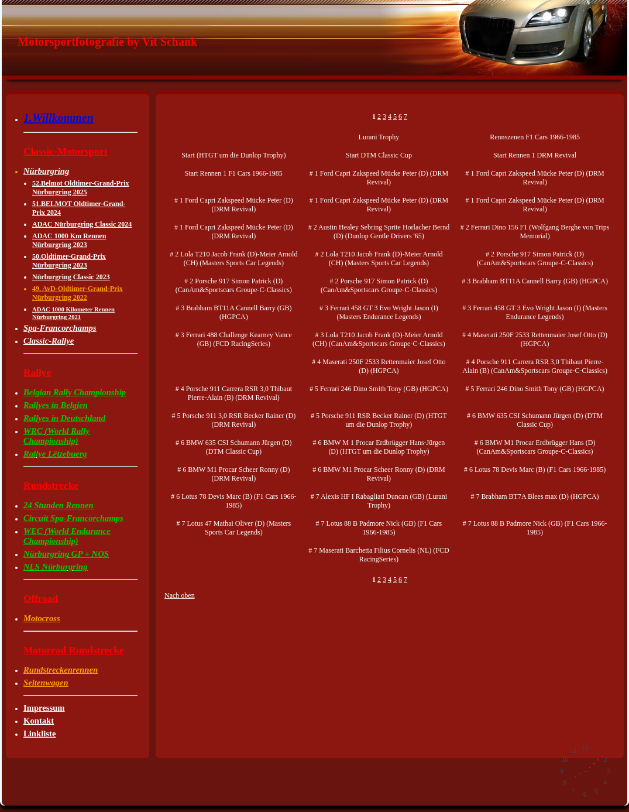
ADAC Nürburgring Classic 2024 (82, 224)
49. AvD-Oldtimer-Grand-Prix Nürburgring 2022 (77, 293)
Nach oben (179, 595)
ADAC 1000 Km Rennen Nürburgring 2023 (69, 240)
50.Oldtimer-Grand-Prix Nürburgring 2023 (69, 260)
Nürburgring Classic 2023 (71, 277)
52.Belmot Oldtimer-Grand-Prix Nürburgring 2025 (80, 187)
